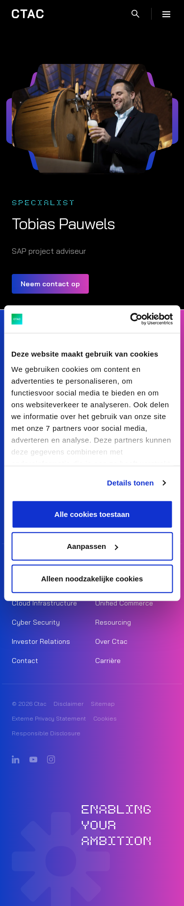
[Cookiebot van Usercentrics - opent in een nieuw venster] (131, 319)
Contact (25, 660)
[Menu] (166, 14)
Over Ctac (111, 641)
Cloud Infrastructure (44, 603)
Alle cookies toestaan (92, 514)
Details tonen (130, 483)
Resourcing (113, 622)
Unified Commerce (124, 603)
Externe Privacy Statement (49, 718)
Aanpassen (92, 546)
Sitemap (103, 703)
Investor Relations (41, 641)
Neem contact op (50, 283)
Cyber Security (36, 622)
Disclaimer (68, 703)
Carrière (108, 660)
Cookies (105, 718)
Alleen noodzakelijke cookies (92, 578)
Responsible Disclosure (46, 733)
